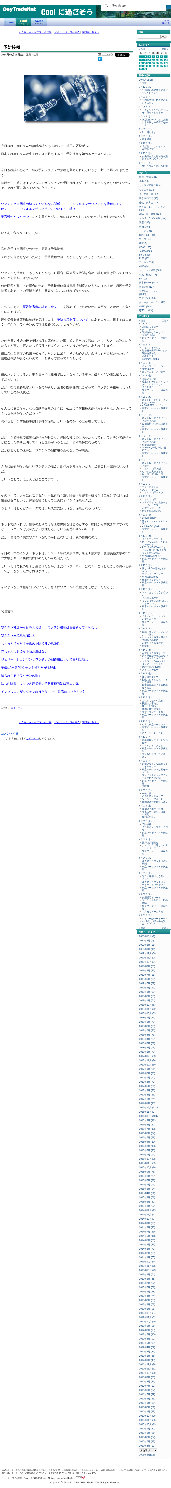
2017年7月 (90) (147, 1077)
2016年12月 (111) (148, 1107)
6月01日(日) (145, 915)
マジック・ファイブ (152, 574)
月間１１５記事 (150, 326)
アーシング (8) (146, 262)
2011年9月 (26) (147, 1377)
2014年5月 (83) (147, 1240)
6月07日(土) (145, 805)
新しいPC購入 (149, 706)
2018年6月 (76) (147, 1030)
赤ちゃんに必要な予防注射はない (24, 651)
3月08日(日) (145, 106)
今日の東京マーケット (153, 724)
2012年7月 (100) (147, 1334)
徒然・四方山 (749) (149, 202)
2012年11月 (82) (147, 1317)
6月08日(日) (145, 790)
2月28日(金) (145, 143)
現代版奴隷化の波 (151, 555)
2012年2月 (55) (147, 1355)
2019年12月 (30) (147, 953)
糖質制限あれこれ (151, 510)
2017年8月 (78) (147, 1073)
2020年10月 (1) (147, 936)
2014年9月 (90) (147, 1223)
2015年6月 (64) (147, 1184)
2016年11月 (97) (147, 1111)
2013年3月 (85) (147, 1300)
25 (153, 66)
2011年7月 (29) (147, 1385)
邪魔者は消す (149, 445)
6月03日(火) (145, 873)
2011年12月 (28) (147, 1364)
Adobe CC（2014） (152, 526)
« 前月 (142, 49)
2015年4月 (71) (147, 1193)
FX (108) (143, 278)
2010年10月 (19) (147, 1424)
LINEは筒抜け (149, 517)
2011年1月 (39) (147, 1411)
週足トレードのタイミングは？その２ (155, 440)
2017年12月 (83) (147, 1056)
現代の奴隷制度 (150, 576)
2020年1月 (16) (147, 949)
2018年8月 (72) (147, 1022)
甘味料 (145, 786)
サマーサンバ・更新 (152, 712)
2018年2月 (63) (147, 1047)
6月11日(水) (145, 721)
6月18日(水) (145, 565)
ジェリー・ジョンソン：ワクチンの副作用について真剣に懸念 (44, 659)
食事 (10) (144, 181)
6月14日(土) (145, 649)
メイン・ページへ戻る (67, 32)
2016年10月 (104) (148, 1116)
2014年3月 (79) (147, 1248)
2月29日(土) (145, 136)
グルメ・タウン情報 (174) (152, 218)
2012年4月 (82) (147, 1347)
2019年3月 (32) (147, 992)
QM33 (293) (145, 306)
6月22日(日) (145, 483)
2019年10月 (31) (147, 962)
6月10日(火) (145, 736)
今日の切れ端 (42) (148, 194)
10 (149, 60)
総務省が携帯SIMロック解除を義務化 (154, 352)
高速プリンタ (149, 378)
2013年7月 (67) (147, 1283)
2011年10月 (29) (147, 1373)
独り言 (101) (145, 239)
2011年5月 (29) (147, 1394)
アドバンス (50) (147, 298)
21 (166, 63)
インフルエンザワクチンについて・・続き (46, 208)
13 (162, 60)
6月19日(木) (145, 536)
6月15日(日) (145, 628)
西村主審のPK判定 (151, 667)
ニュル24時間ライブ (152, 492)
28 (166, 66)
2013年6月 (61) (147, 1287)
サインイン (32, 738)
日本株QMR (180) (148, 282)
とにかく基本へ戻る (152, 700)
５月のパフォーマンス (153, 616)
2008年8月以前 (147, 1454)
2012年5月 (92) (147, 1343)
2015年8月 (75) (147, 1176)
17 (149, 63)
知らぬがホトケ (150, 676)
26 (157, 66)
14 (166, 60)
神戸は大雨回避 (150, 842)
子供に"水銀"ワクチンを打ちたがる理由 (28, 667)
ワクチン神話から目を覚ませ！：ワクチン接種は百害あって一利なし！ (50, 627)
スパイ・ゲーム (150, 489)
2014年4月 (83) (147, 1244)
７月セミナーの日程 (152, 911)
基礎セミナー (149, 356)
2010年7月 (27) (147, 1437)
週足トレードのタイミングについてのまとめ (155, 383)
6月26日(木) (145, 396)
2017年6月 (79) (147, 1081)
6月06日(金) (145, 821)
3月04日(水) (145, 116)
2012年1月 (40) (147, 1360)
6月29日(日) (145, 344)
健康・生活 (16, 708)
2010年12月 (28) (147, 1415)
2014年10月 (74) (147, 1218)
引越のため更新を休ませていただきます (155, 91)
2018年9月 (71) (147, 1017)
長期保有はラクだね (152, 808)
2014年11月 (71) (147, 1214)
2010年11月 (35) (147, 1420)
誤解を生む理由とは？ (153, 332)
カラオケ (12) (146, 231)
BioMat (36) (145, 254)
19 (157, 63)
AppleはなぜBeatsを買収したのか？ (154, 922)
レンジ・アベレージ (152, 474)
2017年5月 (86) (147, 1086)
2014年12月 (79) (147, 1210)
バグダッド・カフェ (152, 508)
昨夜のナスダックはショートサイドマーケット (155, 883)
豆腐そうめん (149, 335)
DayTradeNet (19, 9)
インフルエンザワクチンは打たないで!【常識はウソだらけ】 (43, 691)
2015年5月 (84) (147, 1189)
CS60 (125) (145, 247)
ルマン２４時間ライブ (153, 653)
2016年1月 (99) (147, 1154)
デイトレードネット (10, 22)
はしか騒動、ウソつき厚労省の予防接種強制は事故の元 (40, 683)
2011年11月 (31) (147, 1368)
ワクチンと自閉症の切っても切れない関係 (30, 204)
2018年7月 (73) (147, 1026)
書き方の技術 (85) (148, 198)
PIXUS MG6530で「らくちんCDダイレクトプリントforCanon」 (154, 550)
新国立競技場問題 (151, 709)
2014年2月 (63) (147, 1253)
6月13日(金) (145, 673)
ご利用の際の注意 (165, 22)
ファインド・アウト (152, 745)
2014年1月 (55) (147, 1257)
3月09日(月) (145, 96)
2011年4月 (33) (147, 1398)
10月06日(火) (146, 79)
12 (157, 60)
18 (153, 63)
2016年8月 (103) (147, 1124)
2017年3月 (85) (147, 1094)
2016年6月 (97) (147, 1133)
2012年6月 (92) (147, 1338)
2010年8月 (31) (147, 1433)
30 (145, 69)
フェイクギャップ (151, 347)
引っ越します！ (150, 132)
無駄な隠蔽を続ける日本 (155, 166)
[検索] (133, 5)
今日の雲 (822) (146, 189)
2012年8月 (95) (147, 1330)
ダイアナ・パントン (152, 664)
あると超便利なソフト (153, 796)
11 (153, 60)
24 (149, 66)
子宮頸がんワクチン (15, 216)
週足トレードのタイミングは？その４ (155, 401)
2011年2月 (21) (147, 1407)
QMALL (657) (146, 310)
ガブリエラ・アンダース (155, 371)
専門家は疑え (149, 817)
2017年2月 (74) (147, 1099)
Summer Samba (150, 359)
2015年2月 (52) (147, 1201)
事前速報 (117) (146, 286)
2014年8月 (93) (147, 1227)
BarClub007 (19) (147, 235)
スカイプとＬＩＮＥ (152, 733)
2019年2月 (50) (147, 996)
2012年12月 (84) (147, 1313)
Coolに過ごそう (23, 22)
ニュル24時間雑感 (151, 468)
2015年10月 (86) (147, 1167)
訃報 (144, 83)
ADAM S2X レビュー (154, 405)
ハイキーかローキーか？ (155, 918)
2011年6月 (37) (147, 1390)
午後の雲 (146, 793)
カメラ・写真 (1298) (150, 185)
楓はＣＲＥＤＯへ (151, 579)
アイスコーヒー (150, 669)
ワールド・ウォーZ (152, 799)
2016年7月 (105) (147, 1129)
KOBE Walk (39, 22)
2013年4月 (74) (147, 1296)
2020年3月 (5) (146, 940)
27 (162, 66)
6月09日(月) (145, 760)
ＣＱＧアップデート (152, 539)
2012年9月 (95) (147, 1326)
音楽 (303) (144, 222)
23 (145, 66)
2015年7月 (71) (147, 1180)
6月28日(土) (145, 363)
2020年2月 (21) (147, 944)
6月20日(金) (145, 514)
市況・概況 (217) (148, 274)
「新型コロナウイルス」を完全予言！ (155, 148)
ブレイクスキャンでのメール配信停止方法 (155, 776)
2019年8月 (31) (147, 970)
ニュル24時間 (149, 499)
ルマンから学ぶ (150, 619)
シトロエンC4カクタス (154, 661)
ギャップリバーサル (152, 366)
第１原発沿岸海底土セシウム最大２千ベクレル (155, 657)
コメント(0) (107, 54)
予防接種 (146, 824)
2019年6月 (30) (147, 979)
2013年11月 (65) (147, 1266)
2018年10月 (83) (147, 1013)
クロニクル (148, 329)
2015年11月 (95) (147, 1163)
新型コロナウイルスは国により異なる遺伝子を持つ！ (155, 122)
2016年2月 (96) (147, 1150)
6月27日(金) (145, 375)
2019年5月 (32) (147, 983)
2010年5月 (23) (147, 1445)
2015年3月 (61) (147, 1197)
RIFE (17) (144, 258)
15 (141, 63)
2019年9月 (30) (147, 966)
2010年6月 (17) (147, 1441)
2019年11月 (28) (147, 957)
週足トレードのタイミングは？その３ (155, 419)
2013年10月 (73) (147, 1270)
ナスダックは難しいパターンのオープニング (155, 846)
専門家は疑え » (90, 32)
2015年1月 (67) (147, 1206)
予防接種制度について (72, 319)
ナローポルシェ (150, 487)
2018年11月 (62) (147, 1009)
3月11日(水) (145, 86)
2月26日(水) (145, 153)
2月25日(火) (145, 163)
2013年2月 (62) (147, 1304)
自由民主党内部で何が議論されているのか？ (155, 158)
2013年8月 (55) (147, 1278)
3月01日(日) (145, 129)
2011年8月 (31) (147, 1381)
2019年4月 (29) (147, 987)
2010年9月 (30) (147, 1428)
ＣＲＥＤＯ (148, 387)
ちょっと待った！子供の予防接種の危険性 (30, 643)
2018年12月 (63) (147, 1004)
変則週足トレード (151, 897)
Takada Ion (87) (147, 251)
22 (141, 66)
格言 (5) (143, 243)
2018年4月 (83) (147, 1039)
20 (162, 63)
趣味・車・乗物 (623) (150, 214)
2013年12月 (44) (147, 1261)
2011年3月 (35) (147, 1403)
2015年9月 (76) (147, 1171)
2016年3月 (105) (147, 1146)
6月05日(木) (145, 839)
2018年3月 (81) (147, 1043)
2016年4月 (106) (147, 1141)
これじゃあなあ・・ (152, 598)
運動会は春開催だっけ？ (155, 801)
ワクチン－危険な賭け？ (18, 635)
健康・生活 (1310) (148, 177)
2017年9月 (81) (147, 1069)
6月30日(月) (145, 323)
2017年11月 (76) (147, 1060)
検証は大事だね (150, 703)
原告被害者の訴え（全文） (41, 306)
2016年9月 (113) (147, 1120)
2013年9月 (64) (147, 1274)
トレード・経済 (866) (150, 270)
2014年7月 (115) (147, 1231)
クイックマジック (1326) (152, 302)
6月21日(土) (145, 496)
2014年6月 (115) (147, 1236)
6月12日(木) (145, 697)
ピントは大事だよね (152, 471)
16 (145, 63)
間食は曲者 (148, 368)
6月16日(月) (145, 613)
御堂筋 (145, 645)
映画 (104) (144, 226)
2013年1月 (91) (147, 1308)
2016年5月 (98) (147, 1137)
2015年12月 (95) (147, 1159)
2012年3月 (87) (147, 1351)
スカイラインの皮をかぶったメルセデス (155, 504)
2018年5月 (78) (147, 1034)
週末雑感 (146, 139)
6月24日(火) (145, 436)
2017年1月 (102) (147, 1103)
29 (141, 69)
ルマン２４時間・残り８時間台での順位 (155, 638)
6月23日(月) (145, 460)
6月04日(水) (145, 857)
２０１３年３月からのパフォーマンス (155, 602)
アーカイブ (149, 932)
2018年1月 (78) (147, 1052)
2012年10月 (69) (147, 1321)
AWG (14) (144, 266)
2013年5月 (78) (147, 1291)
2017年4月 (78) (147, 1090)
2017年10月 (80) (147, 1064)
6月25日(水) (145, 415)
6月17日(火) (145, 589)
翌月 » (165, 49)
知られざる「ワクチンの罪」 (21, 675)
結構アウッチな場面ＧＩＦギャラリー (155, 765)
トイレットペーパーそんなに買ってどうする (155, 111)
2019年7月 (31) (147, 974)
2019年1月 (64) (147, 1000)
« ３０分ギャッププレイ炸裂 (35, 32)
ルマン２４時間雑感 (152, 643)
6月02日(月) (145, 894)
